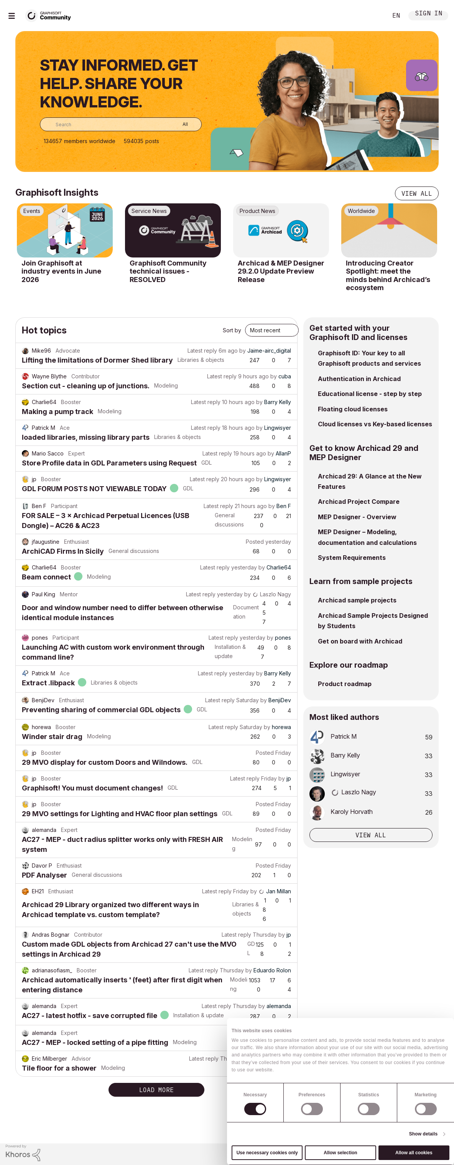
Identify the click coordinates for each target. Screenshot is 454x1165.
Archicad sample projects (357, 600)
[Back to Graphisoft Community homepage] (50, 15)
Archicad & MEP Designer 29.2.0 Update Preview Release (281, 271)
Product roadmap (345, 684)
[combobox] (121, 124)
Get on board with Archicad (360, 641)
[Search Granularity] (180, 124)
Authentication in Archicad (359, 379)
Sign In (428, 14)
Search (373, 15)
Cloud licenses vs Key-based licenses (375, 424)
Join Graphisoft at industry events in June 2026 (61, 271)
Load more (156, 1090)
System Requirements (352, 557)
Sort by (232, 330)
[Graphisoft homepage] (416, 1154)
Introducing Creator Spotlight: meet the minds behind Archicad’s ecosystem (388, 275)
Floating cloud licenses (353, 409)
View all (416, 193)
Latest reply (202, 350)
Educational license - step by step (370, 394)
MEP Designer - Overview (357, 517)
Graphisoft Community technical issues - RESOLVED (168, 271)
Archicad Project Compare (359, 501)
